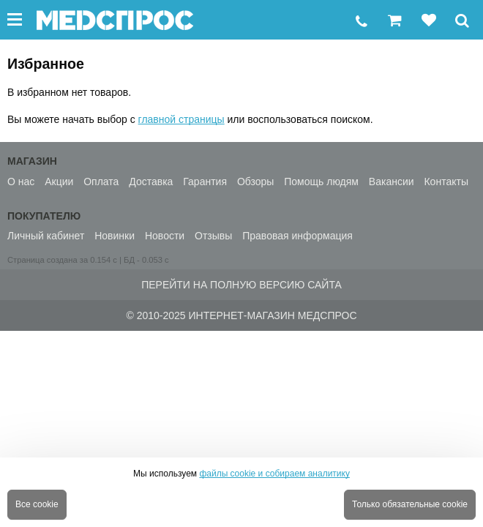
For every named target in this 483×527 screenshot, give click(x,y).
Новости (164, 236)
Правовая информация (297, 236)
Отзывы (213, 236)
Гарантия (205, 181)
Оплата (101, 181)
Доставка (151, 181)
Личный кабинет (45, 236)
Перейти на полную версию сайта (241, 285)
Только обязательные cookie (410, 504)
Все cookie (37, 504)
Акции (59, 181)
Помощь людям (321, 181)
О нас (20, 181)
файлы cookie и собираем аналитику (274, 473)
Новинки (114, 236)
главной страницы (181, 119)
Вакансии (391, 181)
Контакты (446, 181)
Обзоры (255, 181)
